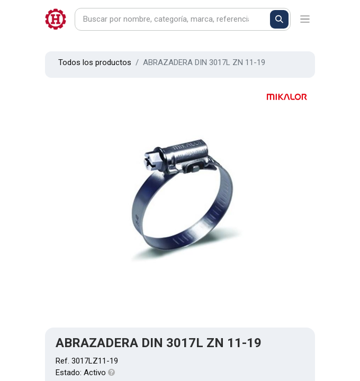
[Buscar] (279, 19)
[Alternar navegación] (305, 19)
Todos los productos (94, 62)
